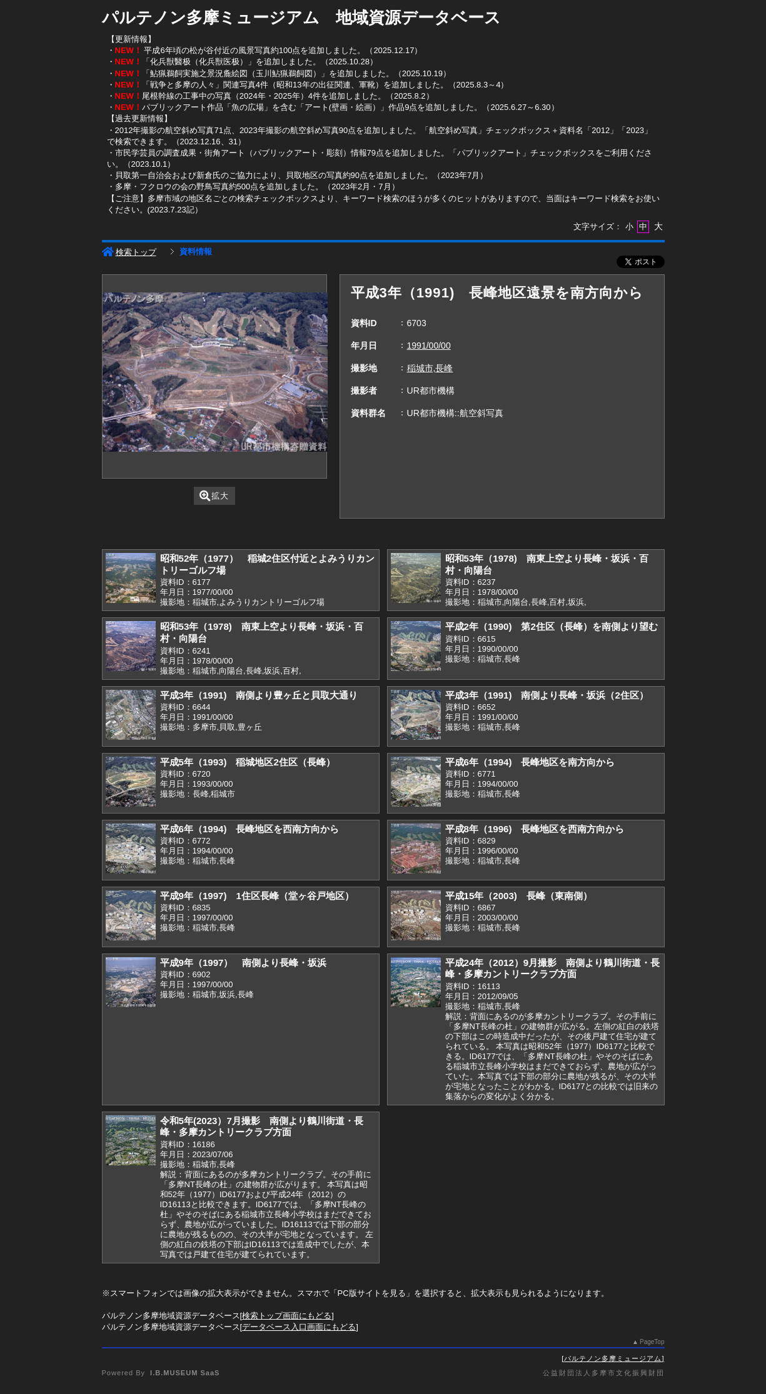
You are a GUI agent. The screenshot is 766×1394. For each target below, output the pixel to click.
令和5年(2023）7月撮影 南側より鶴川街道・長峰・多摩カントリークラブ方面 (261, 1126)
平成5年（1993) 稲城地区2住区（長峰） (247, 762)
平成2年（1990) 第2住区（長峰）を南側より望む (551, 626)
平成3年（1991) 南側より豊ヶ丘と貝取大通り (259, 695)
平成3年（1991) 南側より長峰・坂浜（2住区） (546, 695)
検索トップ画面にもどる (286, 1315)
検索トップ (129, 252)
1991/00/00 (429, 346)
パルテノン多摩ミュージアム (613, 1358)
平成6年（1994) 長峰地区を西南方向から (250, 829)
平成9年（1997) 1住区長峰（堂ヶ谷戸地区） (257, 895)
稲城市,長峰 (430, 368)
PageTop (652, 1341)
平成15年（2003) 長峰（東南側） (518, 895)
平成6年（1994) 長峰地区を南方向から (530, 762)
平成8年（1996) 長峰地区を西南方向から (535, 829)
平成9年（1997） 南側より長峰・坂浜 (243, 962)
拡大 (214, 495)
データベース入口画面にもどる (299, 1327)
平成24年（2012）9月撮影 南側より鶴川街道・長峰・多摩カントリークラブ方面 (552, 968)
